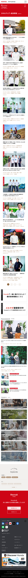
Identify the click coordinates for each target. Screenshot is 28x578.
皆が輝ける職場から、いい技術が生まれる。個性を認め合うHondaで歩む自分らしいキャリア (13, 89)
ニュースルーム (16, 542)
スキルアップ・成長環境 (6, 42)
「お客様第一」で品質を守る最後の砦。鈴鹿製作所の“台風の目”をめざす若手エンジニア (13, 195)
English (3, 550)
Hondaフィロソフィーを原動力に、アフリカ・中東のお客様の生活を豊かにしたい (14, 247)
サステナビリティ (17, 539)
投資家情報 (4, 542)
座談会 (18, 172)
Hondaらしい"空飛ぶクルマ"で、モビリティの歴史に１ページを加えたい (14, 116)
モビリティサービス (17, 66)
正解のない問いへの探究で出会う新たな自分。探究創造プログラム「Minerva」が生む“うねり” (14, 169)
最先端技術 (22, 66)
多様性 (20, 172)
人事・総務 (14, 172)
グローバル (9, 93)
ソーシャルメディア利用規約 (8, 573)
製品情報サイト (17, 547)
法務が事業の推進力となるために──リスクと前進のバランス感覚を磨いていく (14, 38)
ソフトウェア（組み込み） (10, 278)
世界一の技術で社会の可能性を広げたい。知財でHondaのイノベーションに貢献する (13, 63)
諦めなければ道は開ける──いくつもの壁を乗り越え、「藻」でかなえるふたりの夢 (13, 220)
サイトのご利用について (19, 573)
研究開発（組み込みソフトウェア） (18, 277)
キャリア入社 (5, 66)
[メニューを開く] (25, 1)
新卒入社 (9, 172)
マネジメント (5, 93)
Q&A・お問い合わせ (17, 545)
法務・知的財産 (9, 66)
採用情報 (3, 545)
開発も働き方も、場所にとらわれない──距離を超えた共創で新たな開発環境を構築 (14, 274)
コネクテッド (5, 278)
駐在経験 (12, 93)
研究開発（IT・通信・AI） (10, 277)
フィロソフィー (15, 42)
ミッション (11, 42)
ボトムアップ (22, 226)
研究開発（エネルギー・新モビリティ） (15, 223)
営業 (11, 250)
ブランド (3, 539)
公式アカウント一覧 (5, 533)
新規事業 (4, 120)
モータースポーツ (5, 547)
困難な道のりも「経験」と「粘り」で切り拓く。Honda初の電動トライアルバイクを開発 (14, 143)
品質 (11, 172)
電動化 (13, 66)
